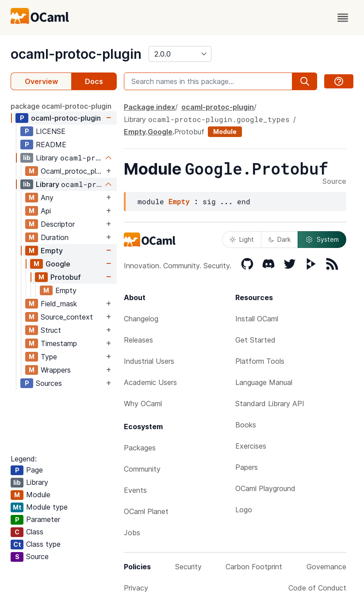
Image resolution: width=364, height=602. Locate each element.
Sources (49, 383)
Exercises (250, 446)
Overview (41, 81)
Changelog (141, 318)
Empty (52, 250)
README (51, 144)
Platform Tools (259, 361)
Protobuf (65, 277)
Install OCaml (256, 318)
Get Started (255, 339)
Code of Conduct (317, 587)
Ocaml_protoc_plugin (72, 171)
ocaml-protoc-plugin (76, 54)
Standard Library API (269, 403)
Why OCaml (143, 403)
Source (334, 182)
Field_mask (59, 303)
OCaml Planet (146, 511)
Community (142, 469)
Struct (51, 330)
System (322, 240)
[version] (180, 54)
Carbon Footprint (254, 566)
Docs (94, 81)
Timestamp (59, 343)
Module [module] (225, 131)
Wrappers (56, 370)
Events (135, 490)
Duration (55, 237)
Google (58, 263)
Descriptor (58, 224)
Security (188, 566)
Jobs (132, 532)
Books (245, 424)
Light (242, 239)
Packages (140, 447)
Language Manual (263, 382)
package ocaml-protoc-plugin (61, 106)
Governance (326, 566)
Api (46, 210)
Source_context (67, 316)
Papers (246, 467)
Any (47, 197)
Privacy (136, 587)
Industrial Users (149, 361)
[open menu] (343, 18)
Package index (149, 107)
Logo (243, 509)
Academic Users (150, 382)
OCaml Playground (265, 488)
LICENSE (50, 131)
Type (49, 356)
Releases (138, 339)
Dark (279, 239)
